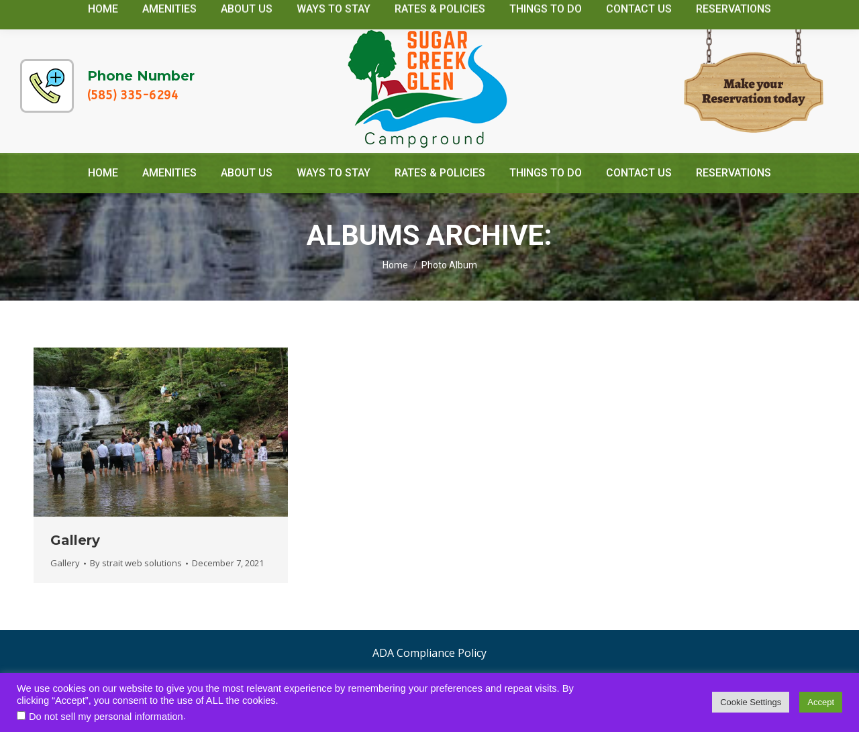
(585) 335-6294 (133, 95)
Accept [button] (820, 702)
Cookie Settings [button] (750, 702)
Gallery (75, 540)
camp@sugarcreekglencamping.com (721, 12)
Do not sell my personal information (106, 716)
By (136, 563)
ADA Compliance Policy (429, 652)
